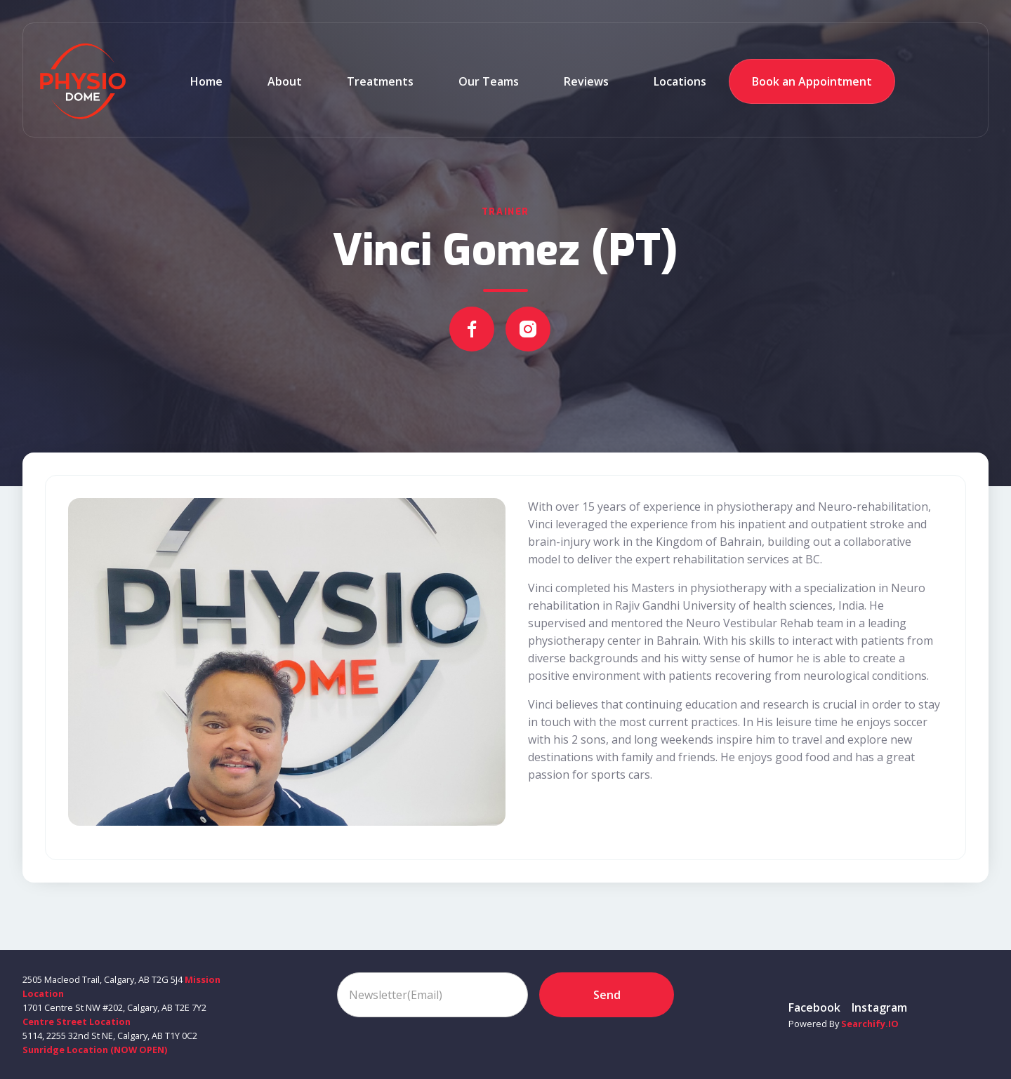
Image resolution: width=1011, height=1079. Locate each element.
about (284, 81)
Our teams (488, 81)
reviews (586, 81)
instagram (879, 1007)
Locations (680, 81)
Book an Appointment (812, 81)
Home (206, 81)
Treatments (380, 81)
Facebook (814, 1007)
